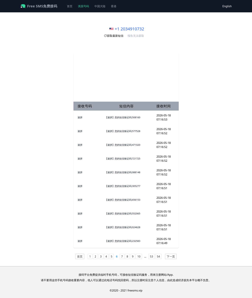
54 (158, 256)
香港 (113, 6)
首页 (69, 6)
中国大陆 (99, 6)
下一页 (171, 256)
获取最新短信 (113, 36)
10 (138, 256)
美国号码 (83, 6)
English (227, 6)
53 (151, 256)
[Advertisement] (126, 78)
